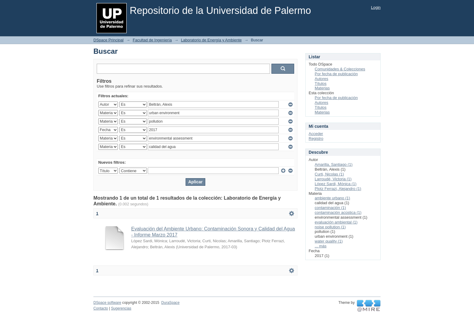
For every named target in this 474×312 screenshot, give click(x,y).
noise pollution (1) (330, 227)
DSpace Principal (108, 40)
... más (320, 246)
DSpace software (107, 303)
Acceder (316, 133)
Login (376, 7)
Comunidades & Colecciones (340, 69)
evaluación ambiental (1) (336, 222)
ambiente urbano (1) (332, 198)
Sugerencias (121, 308)
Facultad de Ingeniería (152, 40)
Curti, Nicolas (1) (329, 174)
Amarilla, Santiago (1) (333, 164)
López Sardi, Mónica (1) (335, 184)
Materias (322, 88)
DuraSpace (170, 303)
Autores (321, 78)
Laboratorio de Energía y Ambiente (211, 40)
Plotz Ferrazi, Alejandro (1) (338, 188)
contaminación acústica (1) (338, 212)
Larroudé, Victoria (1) (333, 179)
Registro (316, 138)
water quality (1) (329, 241)
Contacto (100, 308)
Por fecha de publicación (336, 74)
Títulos (320, 83)
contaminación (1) (330, 207)
